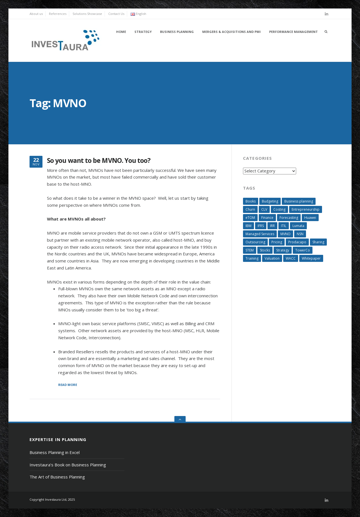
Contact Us (116, 14)
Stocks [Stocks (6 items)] (265, 250)
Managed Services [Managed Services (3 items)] (260, 233)
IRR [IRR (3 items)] (272, 225)
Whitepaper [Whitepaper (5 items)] (311, 258)
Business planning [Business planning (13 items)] (298, 201)
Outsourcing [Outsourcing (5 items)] (255, 242)
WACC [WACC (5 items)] (291, 258)
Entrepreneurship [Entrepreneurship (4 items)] (306, 209)
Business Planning (177, 32)
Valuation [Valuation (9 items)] (272, 258)
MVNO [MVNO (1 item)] (285, 233)
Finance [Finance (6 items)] (267, 217)
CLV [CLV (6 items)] (264, 209)
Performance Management (293, 32)
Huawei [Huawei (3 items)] (310, 217)
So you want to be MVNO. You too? (99, 160)
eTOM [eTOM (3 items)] (250, 217)
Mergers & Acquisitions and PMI (231, 32)
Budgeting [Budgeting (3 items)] (270, 201)
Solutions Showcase (87, 14)
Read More (67, 384)
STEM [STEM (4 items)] (250, 250)
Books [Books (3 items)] (251, 201)
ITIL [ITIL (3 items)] (283, 225)
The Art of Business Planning (57, 477)
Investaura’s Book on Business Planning (68, 464)
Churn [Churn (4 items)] (250, 209)
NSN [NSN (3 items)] (300, 233)
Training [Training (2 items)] (252, 258)
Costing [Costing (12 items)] (279, 209)
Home (121, 32)
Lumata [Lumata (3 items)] (298, 225)
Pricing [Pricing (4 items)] (276, 242)
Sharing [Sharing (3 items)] (318, 242)
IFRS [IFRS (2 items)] (261, 225)
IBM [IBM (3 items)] (248, 225)
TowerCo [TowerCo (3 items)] (302, 250)
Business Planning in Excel (55, 452)
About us (36, 14)
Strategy (143, 32)
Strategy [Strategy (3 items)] (282, 250)
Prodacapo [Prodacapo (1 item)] (297, 242)
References (57, 14)
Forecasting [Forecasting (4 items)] (289, 217)
